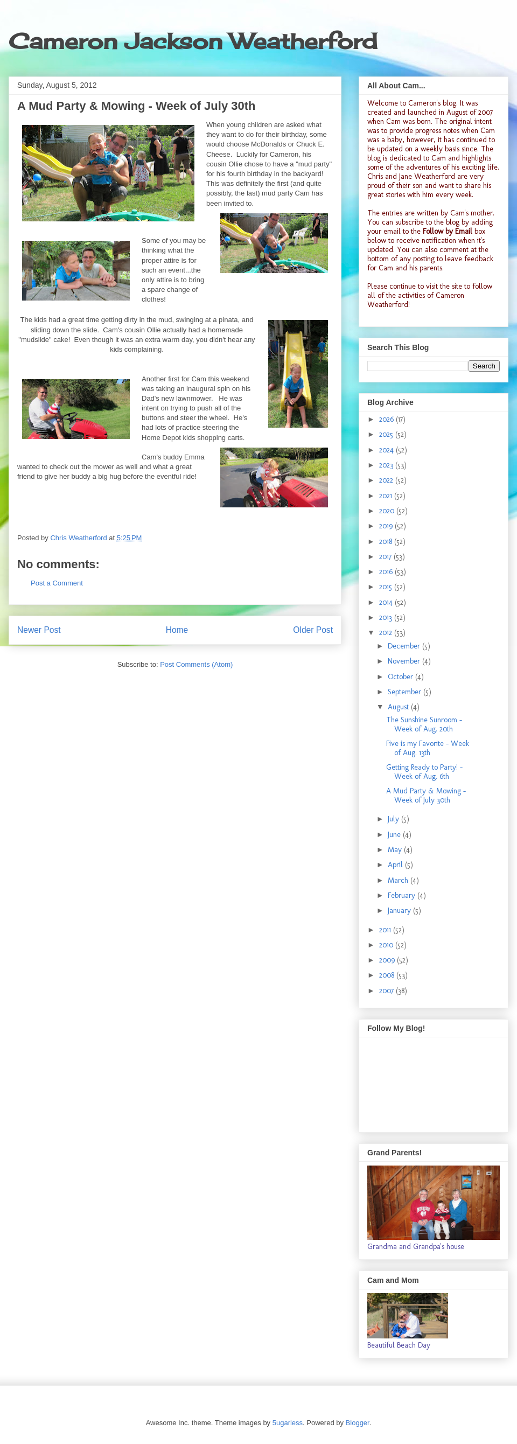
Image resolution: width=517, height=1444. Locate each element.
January (400, 910)
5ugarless (288, 1423)
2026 (387, 419)
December (405, 646)
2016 (387, 571)
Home (177, 629)
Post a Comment (57, 583)
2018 (386, 541)
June (395, 834)
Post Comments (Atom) (196, 664)
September (405, 691)
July (394, 819)
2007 (387, 990)
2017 (386, 556)
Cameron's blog (432, 103)
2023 (387, 465)
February (402, 895)
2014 (387, 602)
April (396, 864)
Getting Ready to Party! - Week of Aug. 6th (424, 772)
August (399, 706)
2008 (387, 975)
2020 (387, 510)
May (396, 849)
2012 (386, 632)
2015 (386, 586)
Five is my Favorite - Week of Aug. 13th (427, 748)
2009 (388, 960)
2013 (386, 617)
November (405, 661)
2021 (386, 495)
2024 (387, 450)
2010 (387, 945)
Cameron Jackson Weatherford (193, 41)
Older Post (313, 629)
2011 (386, 929)
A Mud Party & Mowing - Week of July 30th (426, 795)
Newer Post (39, 629)
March (399, 880)
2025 (387, 434)
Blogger (357, 1423)
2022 (387, 480)
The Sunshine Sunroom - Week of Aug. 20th (424, 724)
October (401, 676)
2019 (387, 526)
